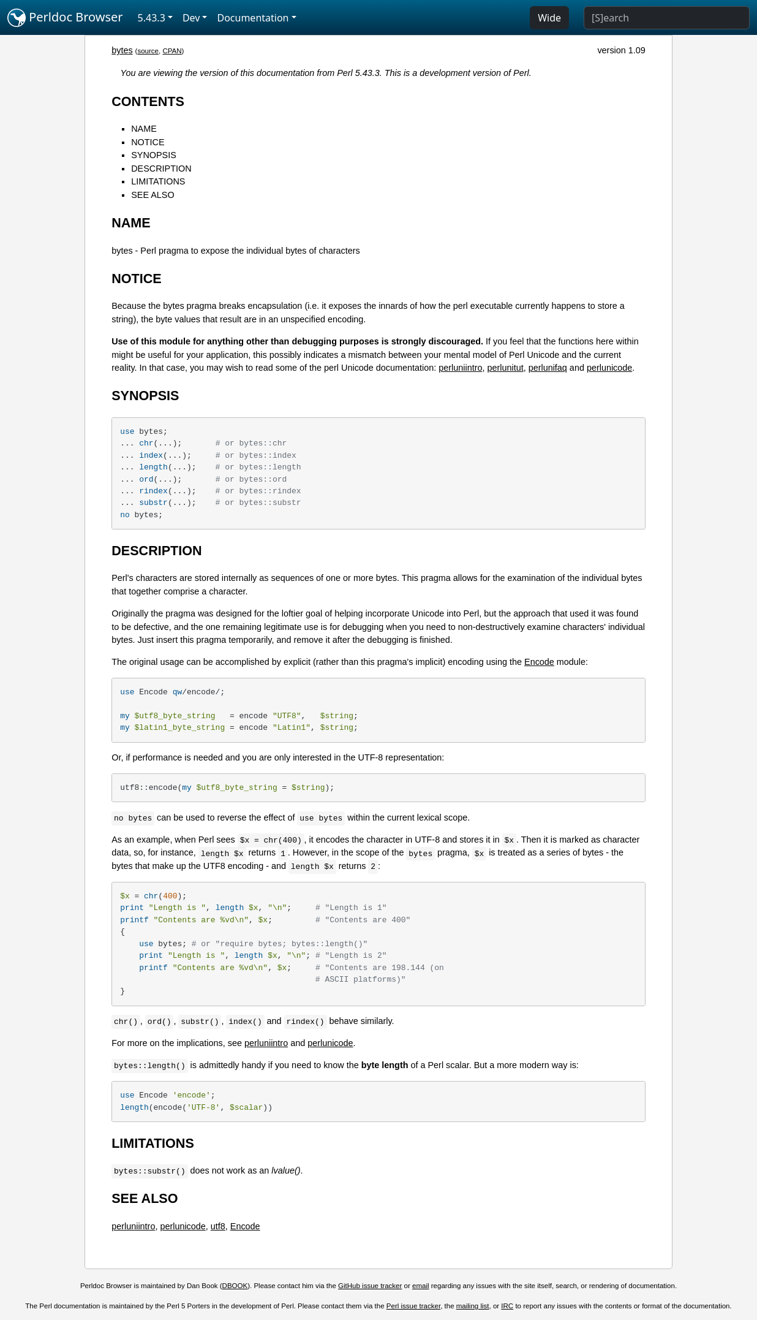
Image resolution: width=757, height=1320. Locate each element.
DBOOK (235, 1285)
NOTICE (147, 142)
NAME (144, 129)
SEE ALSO (152, 195)
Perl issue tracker (413, 1306)
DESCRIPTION (161, 168)
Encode (539, 662)
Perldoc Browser (65, 18)
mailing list (472, 1306)
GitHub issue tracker (370, 1285)
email (420, 1285)
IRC (507, 1306)
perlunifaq (548, 368)
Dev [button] (191, 18)
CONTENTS (147, 101)
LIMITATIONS (158, 181)
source (148, 51)
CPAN (171, 51)
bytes (121, 50)
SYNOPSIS (153, 155)
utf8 (218, 1226)
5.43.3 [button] (151, 18)
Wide (549, 18)
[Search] (667, 17)
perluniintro (460, 368)
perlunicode (609, 368)
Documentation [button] (252, 18)
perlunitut (505, 368)
